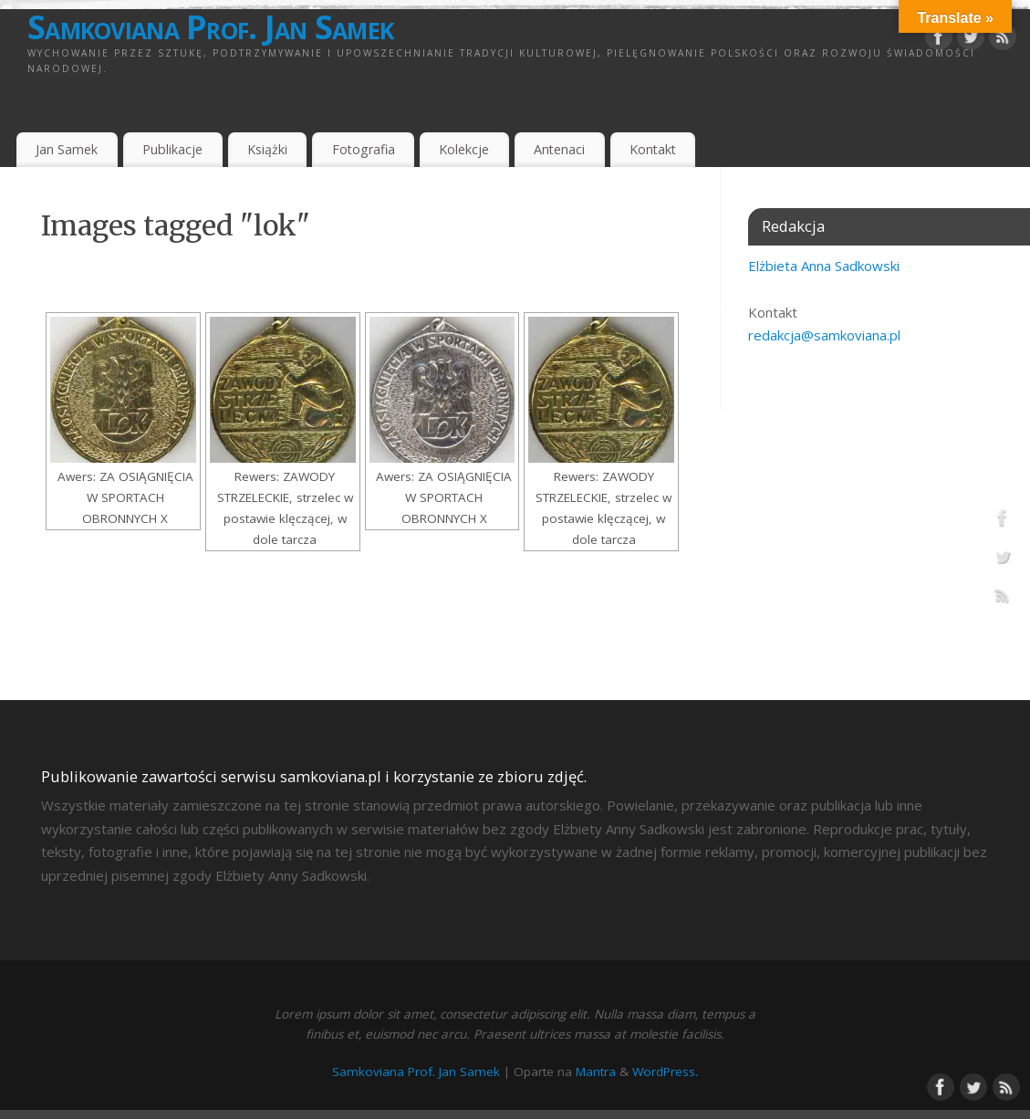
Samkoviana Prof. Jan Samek (210, 27)
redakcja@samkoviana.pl (824, 335)
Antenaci (559, 149)
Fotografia (363, 149)
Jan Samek (67, 149)
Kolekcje (464, 149)
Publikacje (172, 149)
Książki (267, 149)
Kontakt (652, 149)
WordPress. (665, 1071)
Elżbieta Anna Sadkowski (824, 265)
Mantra (596, 1071)
